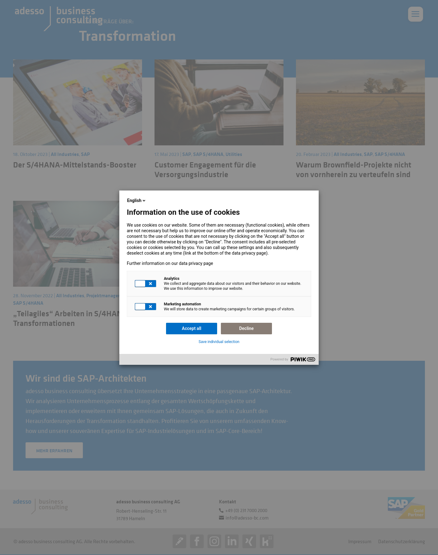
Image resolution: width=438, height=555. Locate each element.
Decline (246, 328)
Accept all (191, 328)
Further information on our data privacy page (170, 263)
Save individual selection (219, 342)
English (136, 200)
